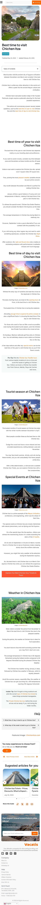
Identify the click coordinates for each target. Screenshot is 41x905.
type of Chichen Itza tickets (26, 694)
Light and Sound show (22, 242)
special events (28, 345)
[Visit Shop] (36, 2)
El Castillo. (36, 537)
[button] (37, 69)
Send (34, 833)
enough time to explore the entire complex (25, 314)
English (7, 904)
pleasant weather (24, 177)
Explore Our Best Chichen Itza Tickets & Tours (21, 574)
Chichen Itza (6, 53)
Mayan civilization (34, 513)
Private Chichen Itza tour (17, 701)
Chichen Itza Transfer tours (28, 358)
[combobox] (18, 2)
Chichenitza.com (22, 288)
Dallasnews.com (23, 510)
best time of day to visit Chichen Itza (27, 111)
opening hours (33, 300)
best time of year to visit (26, 109)
